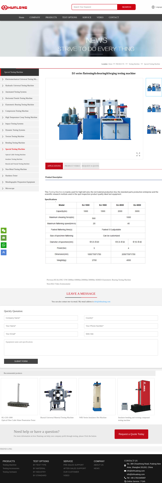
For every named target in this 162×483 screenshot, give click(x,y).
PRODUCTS (51, 17)
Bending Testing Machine (15, 143)
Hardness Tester (11, 176)
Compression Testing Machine (16, 111)
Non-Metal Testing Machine (16, 169)
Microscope (9, 188)
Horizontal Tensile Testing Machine (18, 98)
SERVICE (86, 17)
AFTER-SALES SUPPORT (74, 468)
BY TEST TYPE (39, 465)
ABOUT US (98, 465)
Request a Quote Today (131, 434)
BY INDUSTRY (39, 472)
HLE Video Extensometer (60, 284)
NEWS (96, 468)
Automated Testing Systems (16, 92)
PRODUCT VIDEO (72, 166)
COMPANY (35, 17)
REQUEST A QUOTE (90, 166)
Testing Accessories (11, 468)
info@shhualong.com (102, 302)
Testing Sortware (10, 472)
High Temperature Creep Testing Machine (21, 117)
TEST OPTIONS (69, 17)
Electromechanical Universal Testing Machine (22, 79)
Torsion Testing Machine (14, 136)
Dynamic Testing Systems (15, 130)
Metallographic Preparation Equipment (20, 182)
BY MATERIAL (39, 468)
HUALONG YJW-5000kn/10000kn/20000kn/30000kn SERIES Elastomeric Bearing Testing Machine (92, 280)
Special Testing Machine (152, 64)
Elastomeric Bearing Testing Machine (19, 105)
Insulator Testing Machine (13, 159)
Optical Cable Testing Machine (15, 155)
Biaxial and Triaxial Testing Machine (17, 164)
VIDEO (100, 17)
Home (21, 17)
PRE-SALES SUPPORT (73, 465)
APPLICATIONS (54, 166)
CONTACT (114, 17)
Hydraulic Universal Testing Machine (19, 86)
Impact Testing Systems (14, 124)
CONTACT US (130, 461)
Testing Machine (134, 64)
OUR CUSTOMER (71, 472)
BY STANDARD (39, 475)
